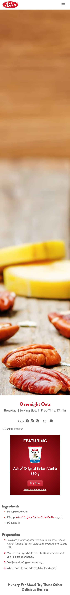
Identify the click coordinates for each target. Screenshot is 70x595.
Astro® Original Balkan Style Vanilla (34, 517)
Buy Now (35, 483)
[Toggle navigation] (63, 5)
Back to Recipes (12, 428)
